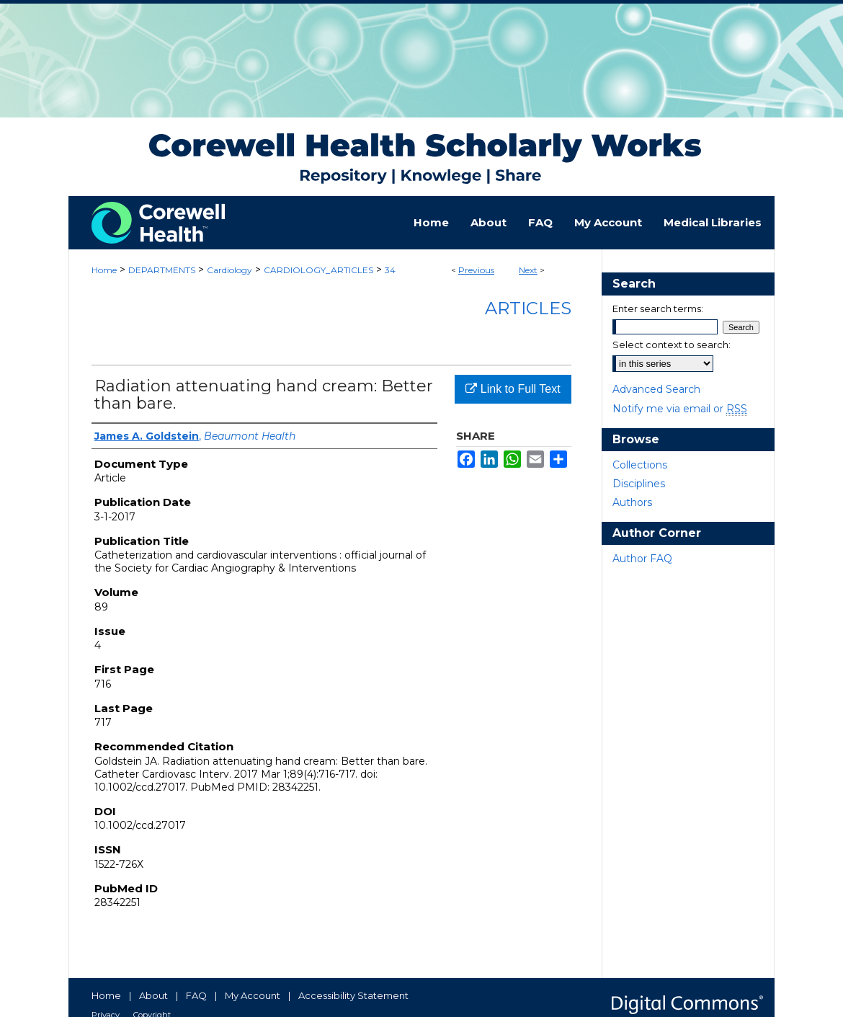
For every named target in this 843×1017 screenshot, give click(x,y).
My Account (252, 995)
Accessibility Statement (353, 995)
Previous (476, 270)
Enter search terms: (657, 308)
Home (104, 270)
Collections (639, 464)
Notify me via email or (679, 408)
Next (528, 270)
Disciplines (638, 483)
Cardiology (229, 270)
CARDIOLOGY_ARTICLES (318, 270)
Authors (632, 502)
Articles (528, 308)
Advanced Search (656, 389)
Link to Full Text (512, 389)
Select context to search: (671, 344)
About (153, 995)
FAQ (196, 995)
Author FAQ (642, 558)
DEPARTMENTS (161, 270)
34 (390, 270)
